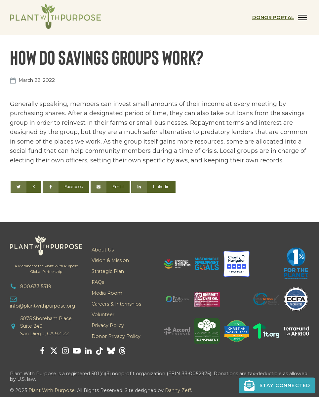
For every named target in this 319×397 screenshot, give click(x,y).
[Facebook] (66, 187)
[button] (277, 385)
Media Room (107, 293)
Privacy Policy (108, 325)
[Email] (110, 187)
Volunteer (103, 314)
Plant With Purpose (51, 390)
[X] (26, 187)
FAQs (98, 282)
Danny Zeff (178, 390)
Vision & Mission (110, 260)
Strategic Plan (108, 271)
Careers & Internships (116, 304)
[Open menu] (302, 17)
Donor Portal (273, 17)
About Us (103, 250)
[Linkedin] (153, 187)
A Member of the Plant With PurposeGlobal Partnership (46, 269)
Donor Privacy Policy (116, 336)
